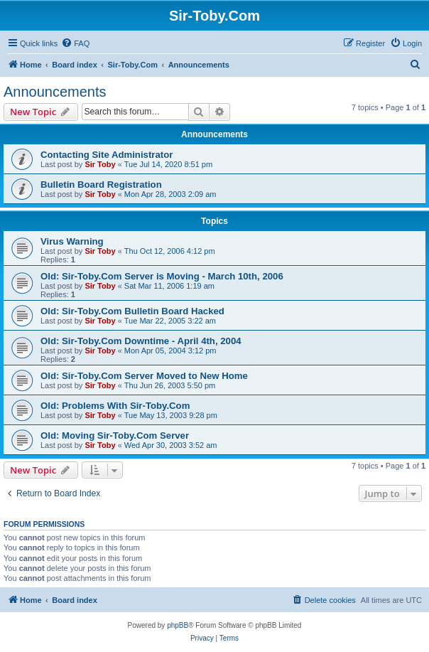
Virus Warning (72, 241)
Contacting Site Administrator (106, 154)
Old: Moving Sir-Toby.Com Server (114, 435)
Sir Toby (100, 164)
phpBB (177, 625)
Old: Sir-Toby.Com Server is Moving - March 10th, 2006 (161, 276)
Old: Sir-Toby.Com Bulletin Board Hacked (132, 311)
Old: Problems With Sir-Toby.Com (115, 405)
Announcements (55, 92)
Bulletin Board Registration (101, 184)
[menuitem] (75, 43)
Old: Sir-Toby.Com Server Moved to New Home (144, 375)
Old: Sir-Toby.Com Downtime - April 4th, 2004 (140, 341)
